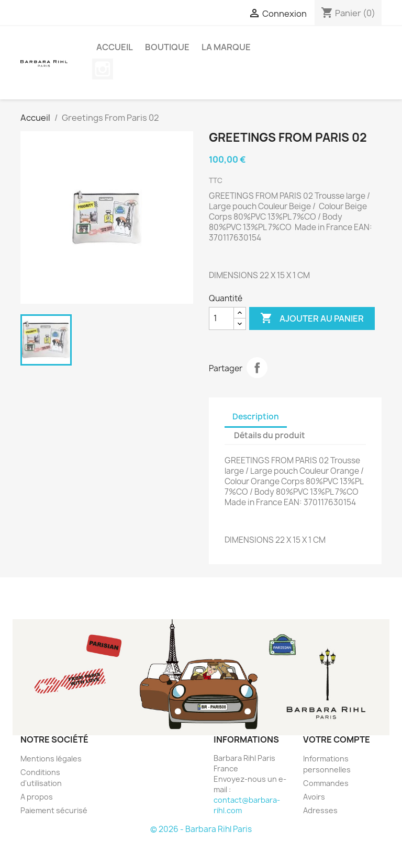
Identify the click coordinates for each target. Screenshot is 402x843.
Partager (257, 367)
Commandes (326, 783)
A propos (36, 797)
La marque (226, 47)
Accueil (114, 47)
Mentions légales (51, 759)
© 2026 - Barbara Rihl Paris (201, 829)
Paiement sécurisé (53, 810)
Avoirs (314, 797)
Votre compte (336, 739)
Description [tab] (255, 416)
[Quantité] (221, 318)
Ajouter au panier (312, 318)
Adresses (320, 810)
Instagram (102, 69)
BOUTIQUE (167, 47)
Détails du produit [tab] (269, 435)
